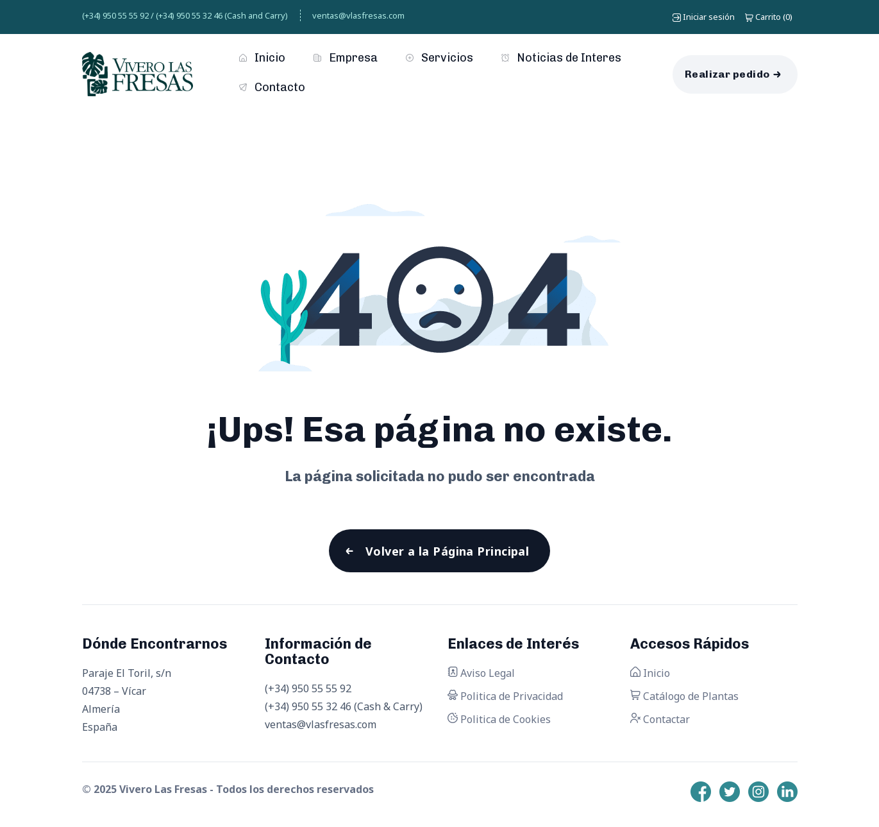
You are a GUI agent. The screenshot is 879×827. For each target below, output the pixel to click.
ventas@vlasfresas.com (358, 15)
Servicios (439, 58)
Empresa (346, 58)
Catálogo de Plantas (684, 697)
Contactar (660, 720)
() (768, 16)
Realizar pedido (727, 74)
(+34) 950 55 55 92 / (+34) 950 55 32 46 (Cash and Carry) (185, 15)
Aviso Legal (481, 674)
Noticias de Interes (561, 58)
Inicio (262, 58)
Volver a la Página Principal (447, 551)
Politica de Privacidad (505, 697)
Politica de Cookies (499, 720)
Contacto (272, 87)
